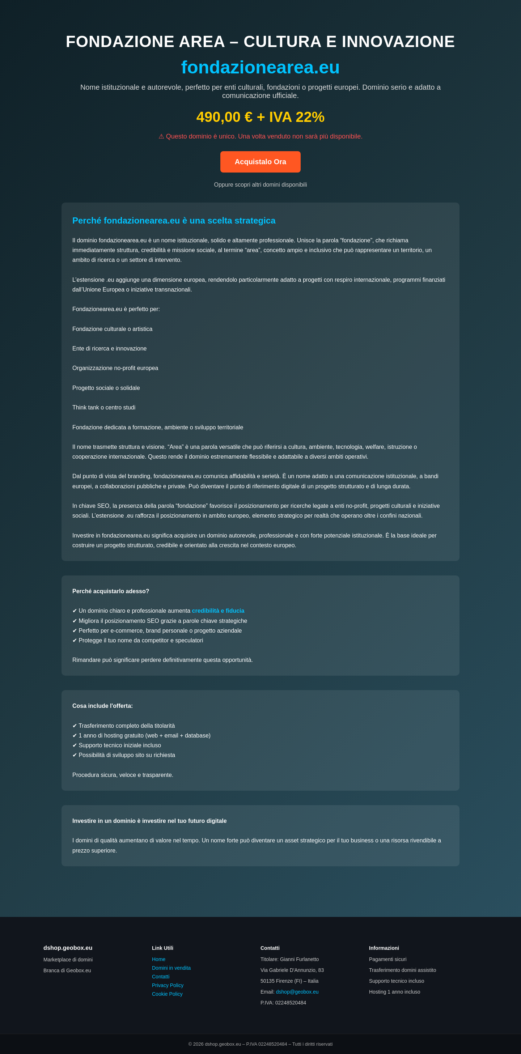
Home (158, 959)
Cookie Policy (167, 994)
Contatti (160, 976)
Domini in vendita (171, 968)
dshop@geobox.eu (297, 992)
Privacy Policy (167, 985)
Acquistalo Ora (260, 162)
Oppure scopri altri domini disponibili (260, 185)
